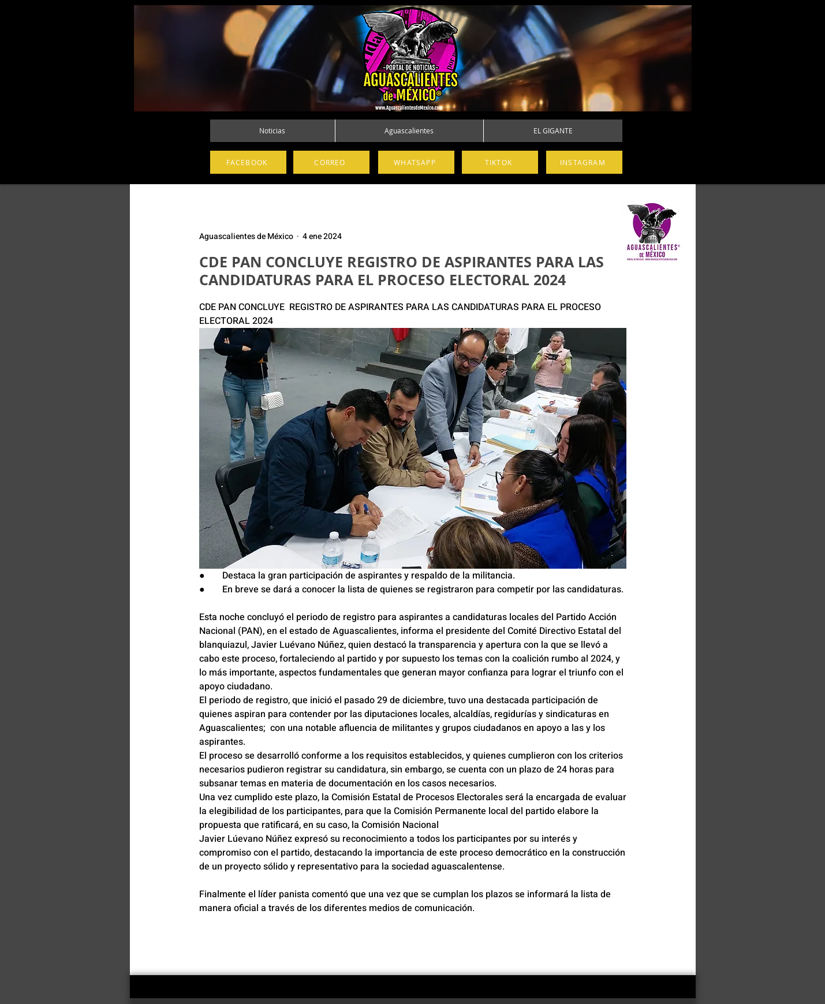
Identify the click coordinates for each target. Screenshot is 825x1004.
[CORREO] (331, 162)
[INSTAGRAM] (584, 162)
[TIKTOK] (500, 162)
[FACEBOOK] (248, 162)
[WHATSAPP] (416, 162)
